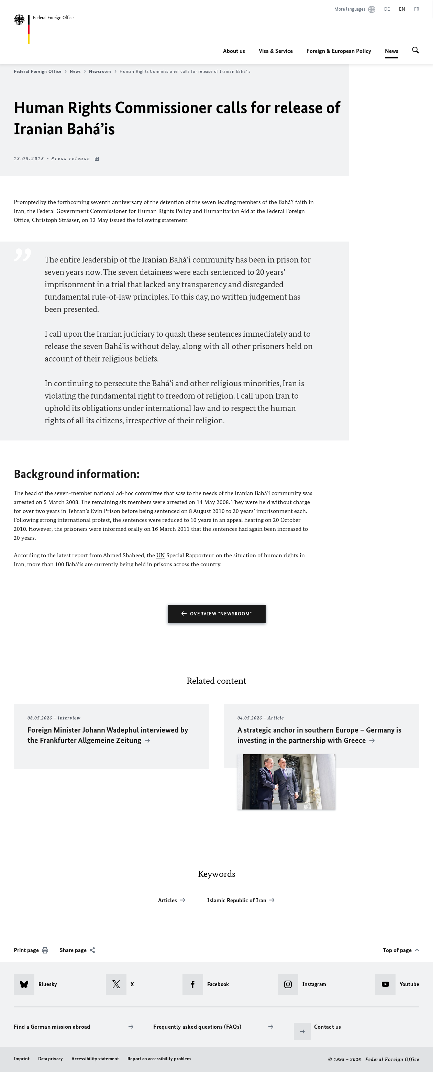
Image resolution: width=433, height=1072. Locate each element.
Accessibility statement (95, 1059)
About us (234, 50)
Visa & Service (276, 50)
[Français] (416, 9)
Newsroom (102, 71)
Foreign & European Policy (339, 50)
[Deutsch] (387, 9)
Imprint (22, 1059)
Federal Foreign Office (40, 71)
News (391, 50)
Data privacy (50, 1059)
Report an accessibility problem (159, 1059)
